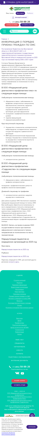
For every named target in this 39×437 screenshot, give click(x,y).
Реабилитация (19, 333)
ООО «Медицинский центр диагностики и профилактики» (19, 396)
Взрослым (19, 320)
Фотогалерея (19, 291)
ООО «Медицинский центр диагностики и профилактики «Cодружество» (19, 403)
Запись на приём (11, 25)
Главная (4, 39)
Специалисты (19, 345)
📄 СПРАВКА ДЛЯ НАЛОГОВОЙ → (19, 2)
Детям (19, 322)
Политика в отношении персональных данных (19, 309)
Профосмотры (19, 324)
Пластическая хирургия (19, 327)
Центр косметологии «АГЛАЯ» (19, 329)
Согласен (31, 427)
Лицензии (20, 284)
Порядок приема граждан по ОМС (19, 298)
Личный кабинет (21, 17)
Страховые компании (19, 296)
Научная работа (19, 348)
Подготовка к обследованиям (19, 358)
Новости (19, 352)
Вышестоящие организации (19, 289)
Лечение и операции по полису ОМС (19, 300)
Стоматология (19, 331)
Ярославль (20, 13)
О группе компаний (19, 282)
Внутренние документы (19, 362)
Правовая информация (19, 286)
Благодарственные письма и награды (19, 305)
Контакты (19, 355)
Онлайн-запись (19, 382)
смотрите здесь (13, 264)
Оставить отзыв (27, 25)
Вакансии (19, 302)
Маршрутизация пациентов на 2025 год (16, 251)
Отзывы (19, 307)
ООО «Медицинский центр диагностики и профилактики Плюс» (19, 399)
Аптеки (19, 336)
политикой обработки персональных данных (8, 433)
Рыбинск (30, 13)
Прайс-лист (19, 341)
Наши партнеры (19, 293)
